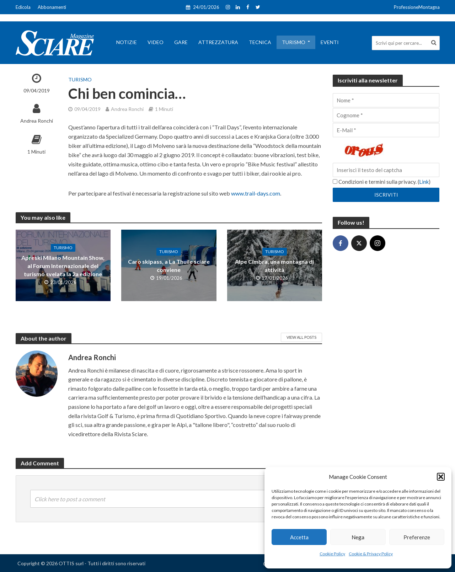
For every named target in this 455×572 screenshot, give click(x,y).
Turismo (293, 42)
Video (156, 42)
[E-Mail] (386, 130)
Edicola (23, 7)
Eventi (330, 42)
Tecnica (260, 42)
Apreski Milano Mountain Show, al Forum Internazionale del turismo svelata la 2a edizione (63, 265)
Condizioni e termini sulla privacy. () (381, 181)
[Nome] (386, 100)
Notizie (126, 42)
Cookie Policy (332, 553)
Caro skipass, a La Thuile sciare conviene (169, 265)
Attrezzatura (218, 42)
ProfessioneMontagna (417, 7)
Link (424, 181)
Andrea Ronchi (36, 121)
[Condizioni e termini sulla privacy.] (335, 181)
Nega (358, 537)
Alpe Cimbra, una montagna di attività (274, 265)
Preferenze (416, 537)
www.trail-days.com (255, 193)
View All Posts (301, 337)
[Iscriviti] (386, 195)
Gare (181, 42)
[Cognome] (386, 115)
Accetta (299, 537)
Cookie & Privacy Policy (371, 553)
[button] (440, 476)
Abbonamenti (52, 7)
